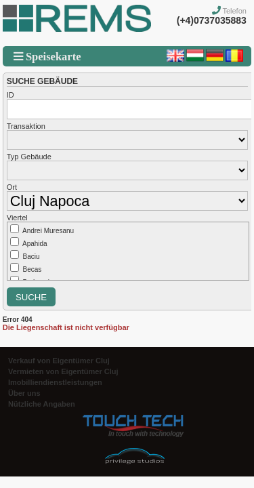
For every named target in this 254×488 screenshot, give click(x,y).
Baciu (31, 256)
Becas (32, 269)
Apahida (34, 243)
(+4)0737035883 (212, 20)
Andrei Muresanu (48, 231)
